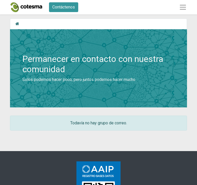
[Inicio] (17, 23)
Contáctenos (63, 7)
